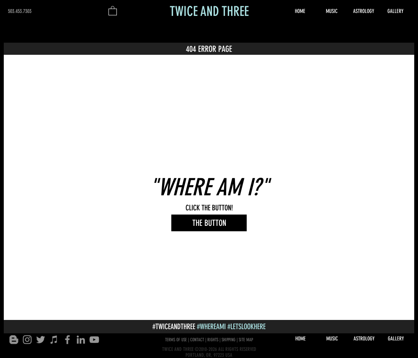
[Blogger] (14, 339)
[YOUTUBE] (94, 339)
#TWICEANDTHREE (173, 326)
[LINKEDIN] (81, 339)
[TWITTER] (40, 339)
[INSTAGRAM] (27, 339)
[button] (112, 10)
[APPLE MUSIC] (54, 339)
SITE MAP (246, 340)
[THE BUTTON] (209, 223)
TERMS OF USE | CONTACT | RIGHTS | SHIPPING (200, 340)
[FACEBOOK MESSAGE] (67, 339)
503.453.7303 (19, 11)
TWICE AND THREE (209, 11)
